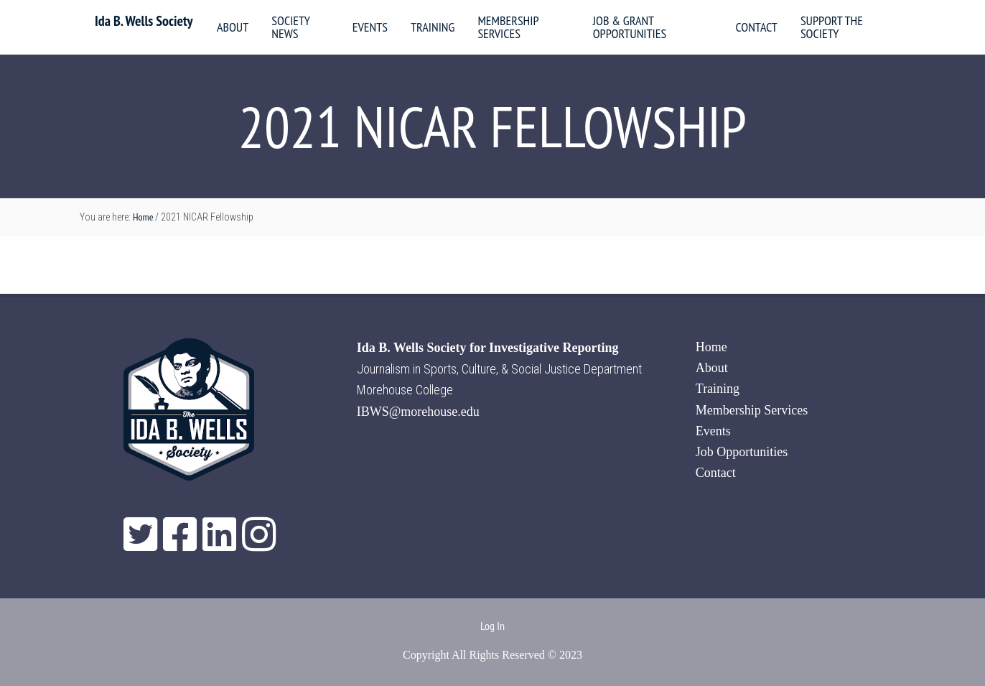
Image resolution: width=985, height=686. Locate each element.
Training (717, 388)
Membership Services (752, 410)
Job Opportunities (742, 452)
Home (711, 347)
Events (713, 431)
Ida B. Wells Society (143, 20)
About (712, 368)
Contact (716, 472)
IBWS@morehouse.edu (418, 411)
